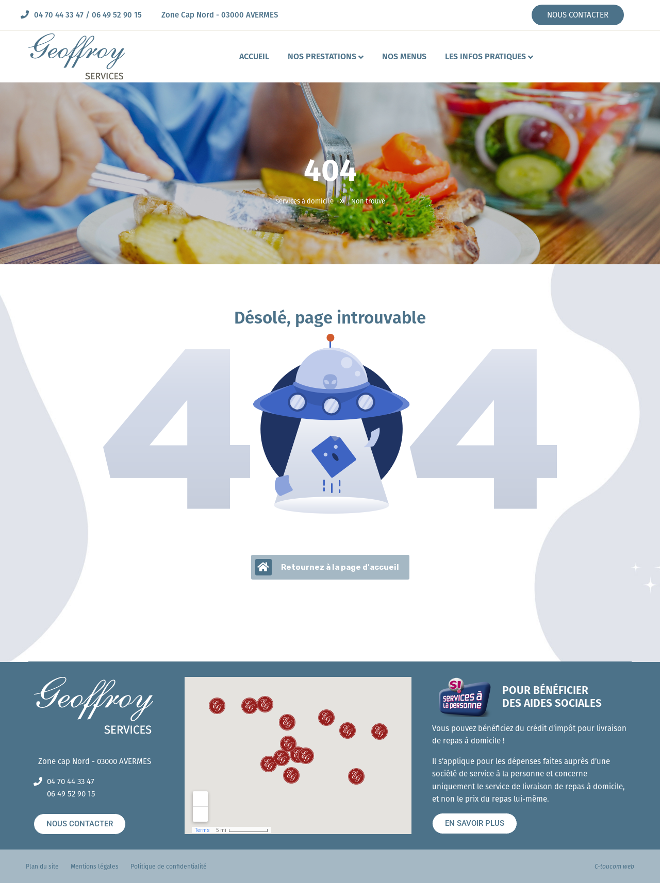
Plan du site (42, 866)
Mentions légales (95, 866)
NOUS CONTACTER (577, 15)
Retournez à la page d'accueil (327, 567)
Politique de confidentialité (168, 866)
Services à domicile (304, 201)
